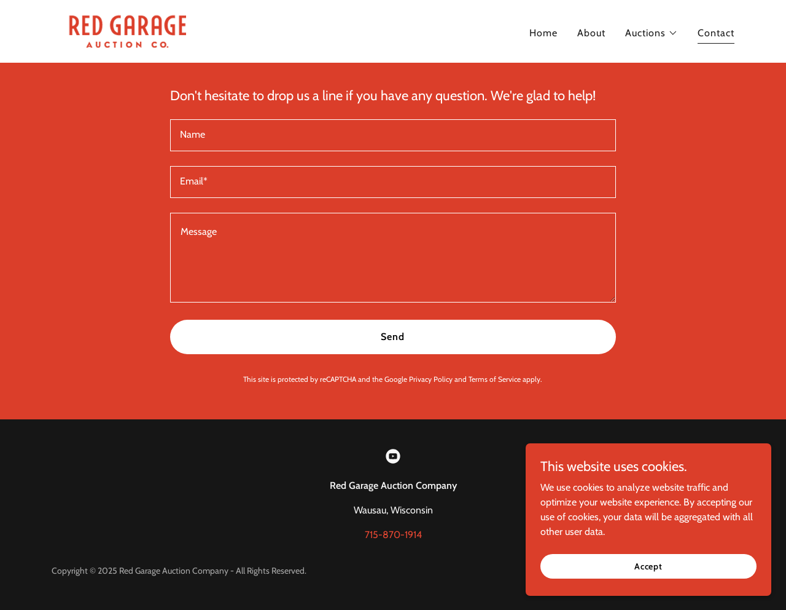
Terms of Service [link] (495, 379)
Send (393, 337)
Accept (648, 565)
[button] (651, 33)
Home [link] (543, 33)
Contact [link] (716, 33)
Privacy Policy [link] (431, 379)
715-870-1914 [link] (393, 535)
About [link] (591, 33)
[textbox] (392, 135)
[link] (127, 30)
